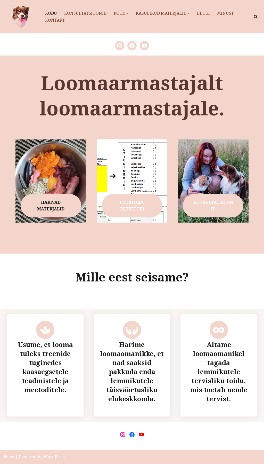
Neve (9, 456)
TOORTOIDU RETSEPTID (132, 205)
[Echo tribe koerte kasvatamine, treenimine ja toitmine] (20, 17)
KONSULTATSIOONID (85, 13)
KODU (51, 13)
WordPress (54, 456)
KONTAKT (55, 20)
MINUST (225, 13)
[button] (128, 13)
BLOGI (203, 13)
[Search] (256, 17)
